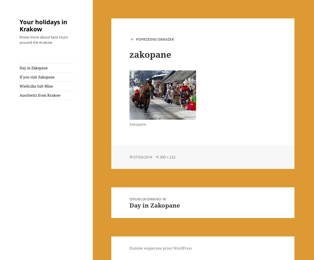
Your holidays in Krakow (43, 25)
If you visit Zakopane (37, 77)
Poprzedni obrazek (155, 39)
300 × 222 (167, 157)
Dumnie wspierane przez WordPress (160, 248)
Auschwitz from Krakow (40, 95)
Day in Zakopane (34, 68)
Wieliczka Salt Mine (36, 86)
